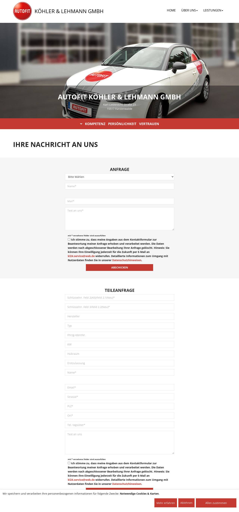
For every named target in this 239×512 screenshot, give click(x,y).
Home (171, 10)
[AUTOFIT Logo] (22, 11)
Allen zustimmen (216, 503)
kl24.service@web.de (81, 256)
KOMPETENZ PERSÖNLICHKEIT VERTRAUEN (119, 123)
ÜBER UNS (189, 10)
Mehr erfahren (165, 503)
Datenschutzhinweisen (126, 260)
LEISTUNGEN (213, 10)
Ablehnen (186, 503)
